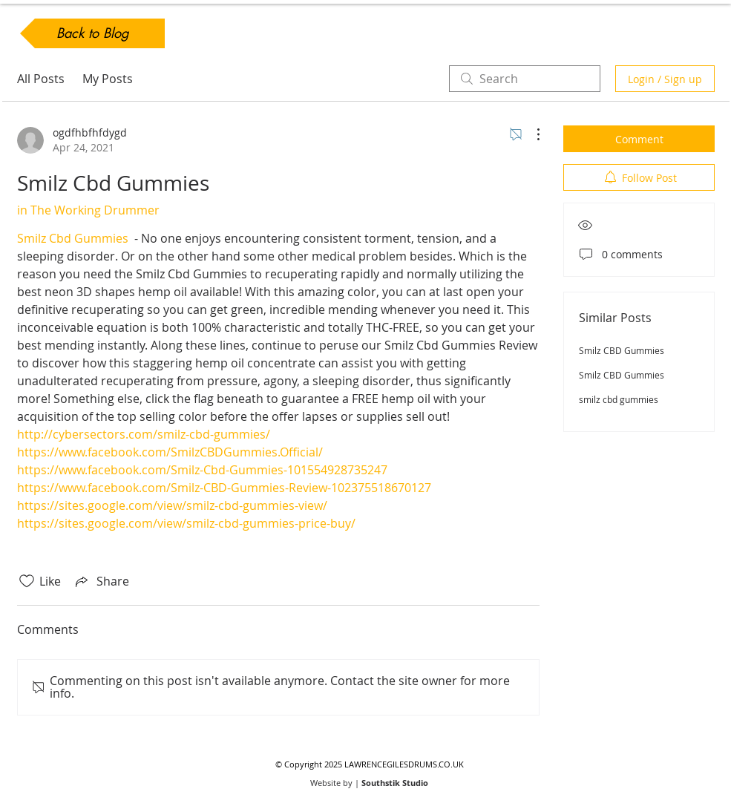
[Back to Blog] (92, 33)
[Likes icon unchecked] (26, 581)
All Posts (41, 79)
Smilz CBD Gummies (621, 350)
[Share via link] (101, 581)
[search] (524, 78)
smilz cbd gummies (618, 399)
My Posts (107, 79)
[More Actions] (531, 134)
